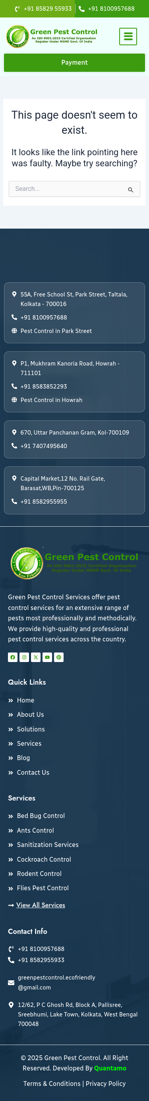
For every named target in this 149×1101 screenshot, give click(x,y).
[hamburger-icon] (128, 36)
